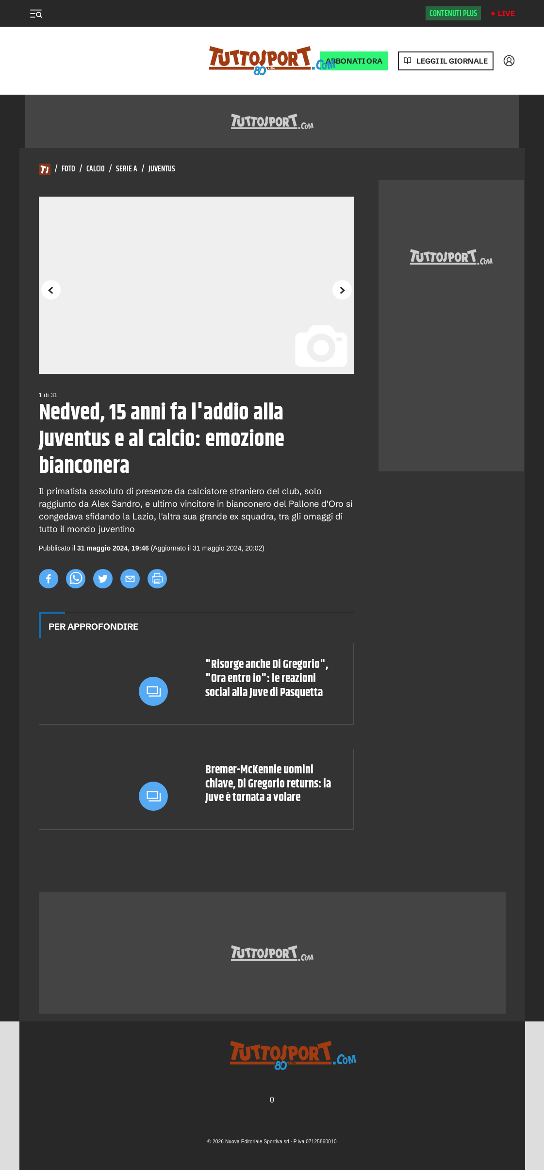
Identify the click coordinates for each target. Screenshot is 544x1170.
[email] (130, 578)
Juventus (161, 169)
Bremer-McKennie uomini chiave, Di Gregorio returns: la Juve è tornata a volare (268, 784)
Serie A (126, 169)
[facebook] (48, 578)
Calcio (95, 169)
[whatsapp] (75, 578)
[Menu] (36, 13)
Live (506, 13)
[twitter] (103, 578)
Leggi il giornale (452, 61)
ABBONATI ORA (354, 61)
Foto (68, 169)
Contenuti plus (453, 13)
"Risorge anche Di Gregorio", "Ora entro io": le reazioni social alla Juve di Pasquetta (266, 679)
